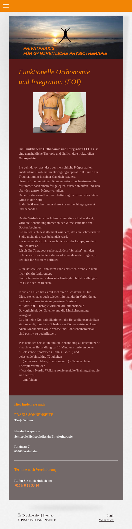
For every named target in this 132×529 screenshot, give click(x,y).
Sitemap (48, 515)
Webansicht (106, 520)
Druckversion (29, 515)
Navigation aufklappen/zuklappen (66, 6)
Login (110, 515)
